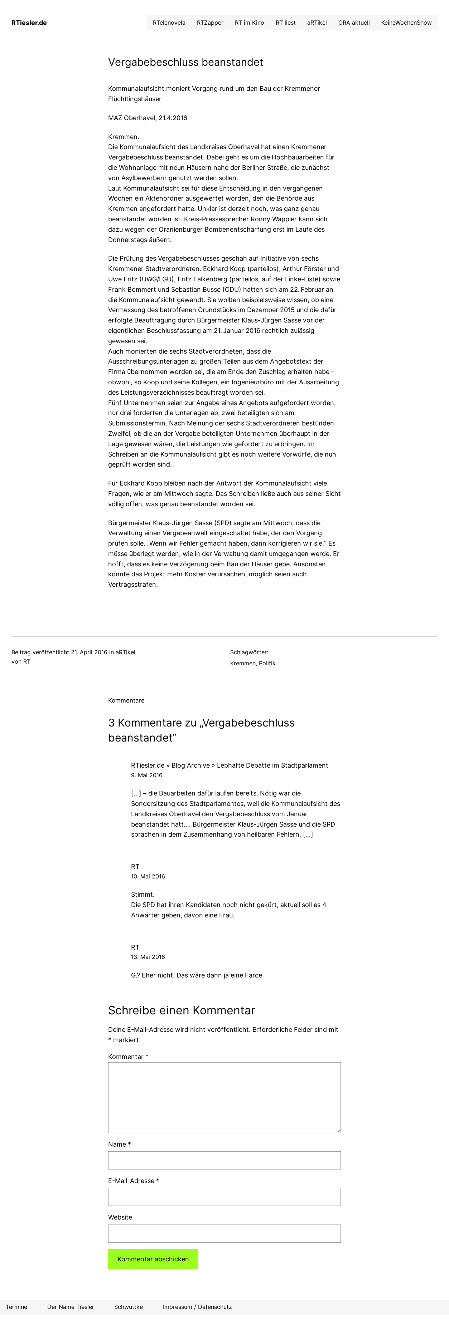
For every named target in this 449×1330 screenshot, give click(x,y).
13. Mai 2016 (148, 956)
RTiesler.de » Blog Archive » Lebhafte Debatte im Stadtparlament (229, 765)
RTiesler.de (29, 22)
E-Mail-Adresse (133, 1180)
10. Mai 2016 (148, 876)
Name (119, 1144)
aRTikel (125, 652)
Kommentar (128, 1056)
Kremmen (243, 663)
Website (120, 1217)
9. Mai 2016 (147, 775)
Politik (267, 663)
